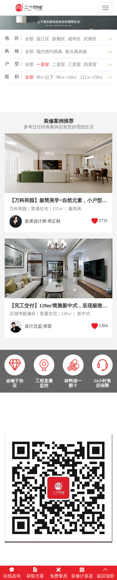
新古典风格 (76, 51)
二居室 (58, 64)
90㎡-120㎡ (67, 77)
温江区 (42, 39)
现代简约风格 (49, 51)
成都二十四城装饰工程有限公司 (40, 8)
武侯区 (90, 39)
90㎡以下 (45, 77)
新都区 (58, 39)
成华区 (74, 39)
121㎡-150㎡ (92, 77)
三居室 (74, 64)
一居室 (42, 64)
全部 (29, 39)
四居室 (90, 64)
